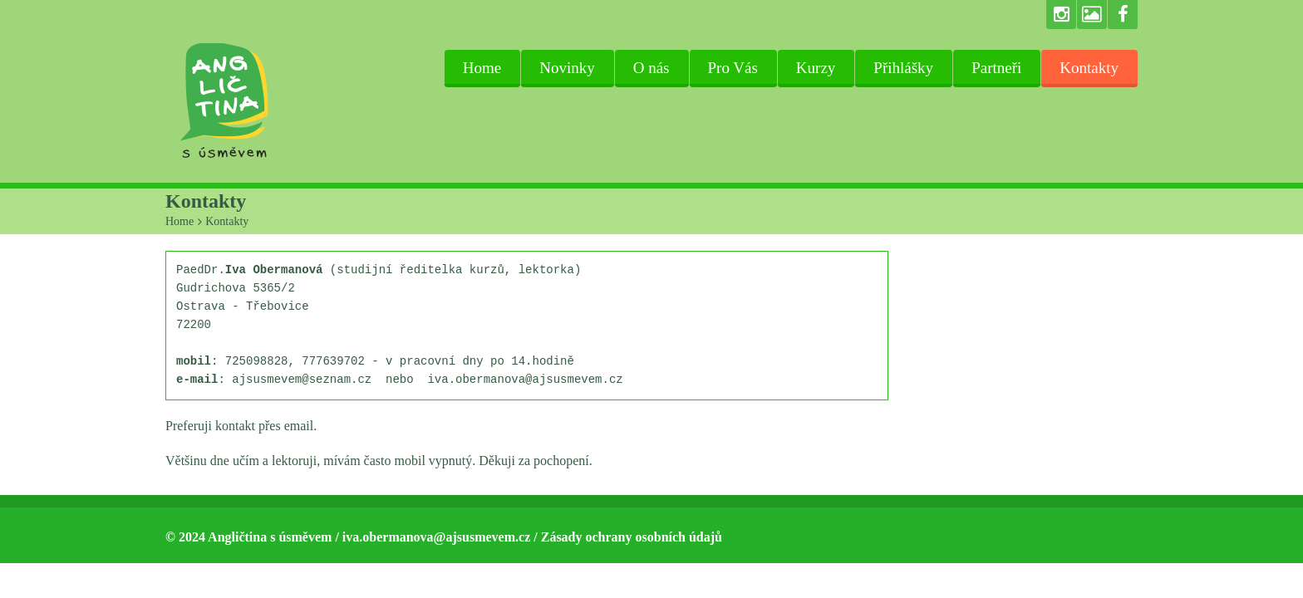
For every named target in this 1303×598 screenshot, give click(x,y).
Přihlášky (903, 67)
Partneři (996, 67)
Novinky (567, 67)
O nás (651, 67)
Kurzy (815, 67)
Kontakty (1089, 67)
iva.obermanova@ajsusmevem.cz (436, 537)
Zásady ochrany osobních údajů (631, 537)
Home (482, 67)
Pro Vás (733, 67)
